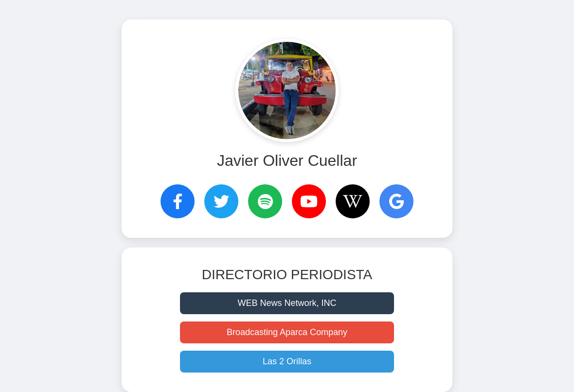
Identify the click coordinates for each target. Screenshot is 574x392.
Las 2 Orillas (287, 361)
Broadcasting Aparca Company (287, 332)
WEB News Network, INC (286, 303)
